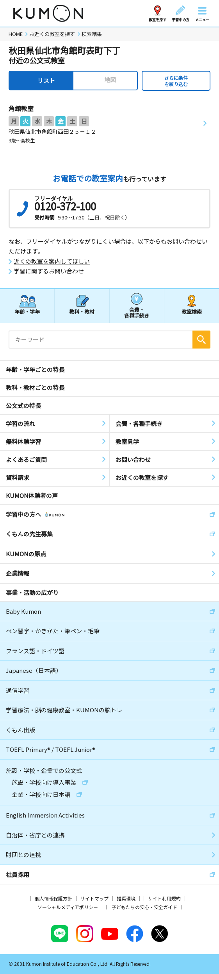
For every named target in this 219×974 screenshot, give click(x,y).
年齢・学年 (27, 311)
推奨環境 (126, 898)
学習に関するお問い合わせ (49, 271)
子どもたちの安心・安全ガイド (144, 907)
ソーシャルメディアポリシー (67, 907)
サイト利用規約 (164, 898)
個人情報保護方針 (53, 898)
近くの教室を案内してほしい (52, 261)
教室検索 (192, 311)
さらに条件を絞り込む (176, 80)
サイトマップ (94, 898)
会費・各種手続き (137, 312)
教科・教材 (81, 311)
